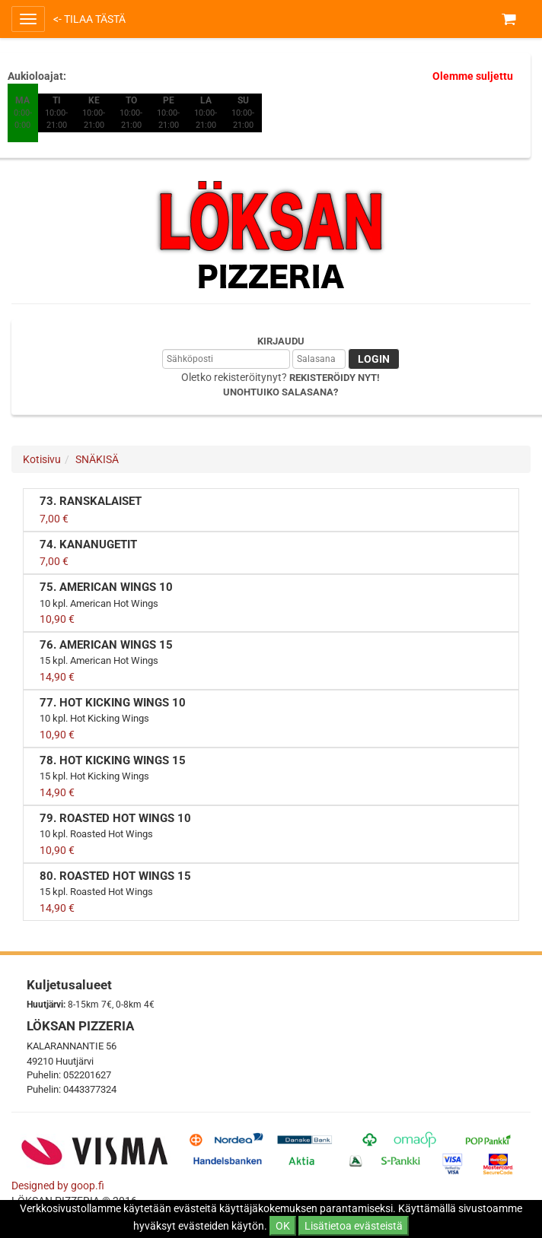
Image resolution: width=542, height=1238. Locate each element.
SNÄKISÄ (97, 459)
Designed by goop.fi (57, 1185)
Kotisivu (42, 459)
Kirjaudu (280, 341)
